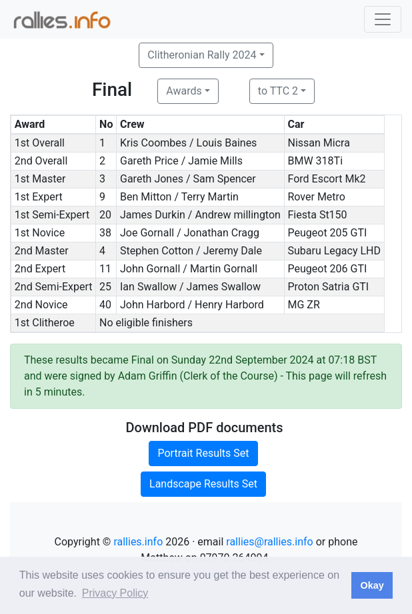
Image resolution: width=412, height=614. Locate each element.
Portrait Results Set (203, 453)
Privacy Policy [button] (115, 593)
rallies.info (138, 541)
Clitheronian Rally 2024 (201, 55)
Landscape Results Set (203, 483)
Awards (183, 91)
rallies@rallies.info (269, 541)
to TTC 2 (278, 91)
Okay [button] (371, 585)
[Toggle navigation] (382, 19)
